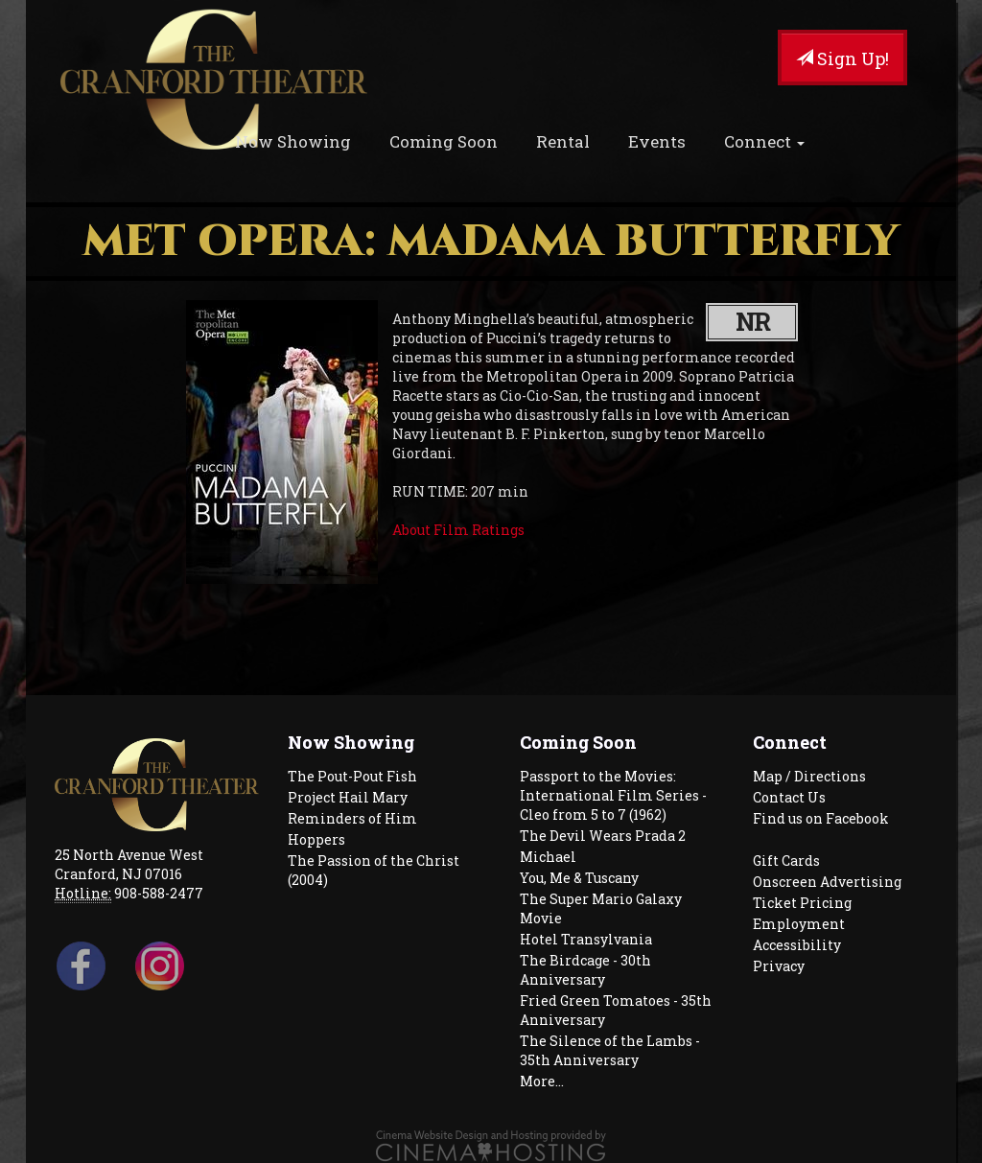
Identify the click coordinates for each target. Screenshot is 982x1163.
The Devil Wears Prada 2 (603, 835)
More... (542, 1081)
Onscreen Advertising (827, 881)
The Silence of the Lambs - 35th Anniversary (610, 1050)
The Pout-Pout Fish (352, 776)
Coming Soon (443, 141)
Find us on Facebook (821, 818)
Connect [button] (764, 141)
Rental (563, 141)
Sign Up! (842, 58)
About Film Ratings (458, 530)
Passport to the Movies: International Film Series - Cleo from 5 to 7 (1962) (613, 795)
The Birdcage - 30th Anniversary (585, 970)
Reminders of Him (352, 818)
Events (657, 141)
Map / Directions (809, 776)
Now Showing (293, 141)
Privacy (779, 966)
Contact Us (789, 797)
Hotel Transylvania (586, 939)
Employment (799, 924)
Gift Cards (786, 860)
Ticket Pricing (802, 903)
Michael (548, 857)
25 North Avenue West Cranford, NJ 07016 (129, 864)
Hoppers (316, 839)
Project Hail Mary (348, 797)
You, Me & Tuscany (579, 878)
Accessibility (797, 945)
